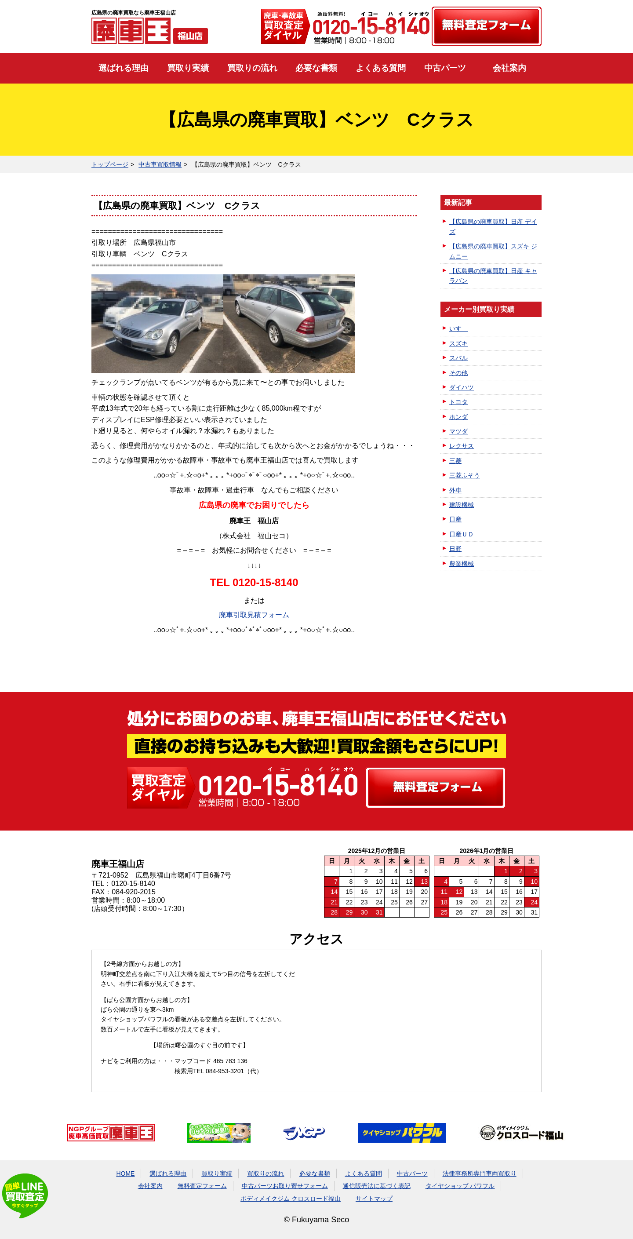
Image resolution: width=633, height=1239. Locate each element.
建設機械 (461, 504)
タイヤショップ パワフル (460, 1185)
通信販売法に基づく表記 (377, 1185)
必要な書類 (316, 68)
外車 (455, 490)
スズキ (458, 343)
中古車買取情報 (160, 164)
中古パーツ (445, 68)
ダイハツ (461, 387)
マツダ (458, 431)
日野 (455, 548)
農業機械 (461, 563)
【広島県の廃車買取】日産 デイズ (493, 226)
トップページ (109, 164)
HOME (125, 1173)
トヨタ (458, 401)
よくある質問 (381, 68)
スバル (458, 357)
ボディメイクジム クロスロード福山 (290, 1198)
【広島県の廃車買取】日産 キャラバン (493, 275)
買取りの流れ (252, 68)
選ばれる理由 (123, 68)
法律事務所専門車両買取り (480, 1173)
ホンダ (458, 416)
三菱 (455, 460)
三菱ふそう (464, 475)
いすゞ (458, 328)
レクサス (461, 445)
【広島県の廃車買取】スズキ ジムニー (493, 251)
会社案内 (509, 68)
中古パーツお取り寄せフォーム (285, 1185)
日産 (455, 519)
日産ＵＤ (461, 534)
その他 (458, 372)
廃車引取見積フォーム (254, 615)
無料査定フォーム (202, 1185)
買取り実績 (188, 68)
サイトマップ (374, 1198)
